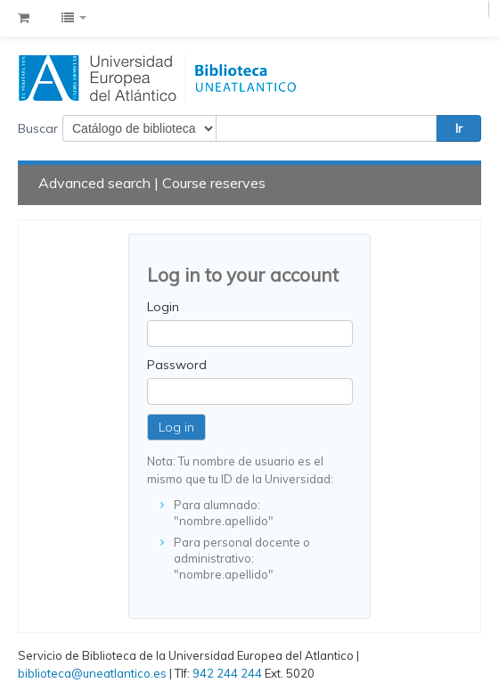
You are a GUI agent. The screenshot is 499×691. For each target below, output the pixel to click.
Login (163, 307)
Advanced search (94, 183)
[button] (23, 18)
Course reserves (214, 183)
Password (177, 365)
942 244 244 (227, 673)
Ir (458, 128)
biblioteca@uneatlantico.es (92, 673)
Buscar (38, 128)
